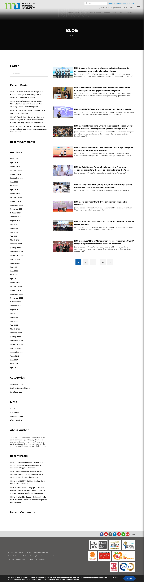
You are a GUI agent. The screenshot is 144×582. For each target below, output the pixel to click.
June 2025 (14, 182)
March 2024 (15, 240)
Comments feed (16, 416)
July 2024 (13, 224)
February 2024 (16, 244)
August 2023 (15, 263)
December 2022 (16, 294)
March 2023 (15, 282)
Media (121, 12)
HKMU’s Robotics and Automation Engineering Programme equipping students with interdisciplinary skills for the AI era (102, 168)
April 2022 (14, 325)
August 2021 (15, 356)
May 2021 (14, 364)
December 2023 (16, 251)
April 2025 (14, 189)
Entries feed (15, 412)
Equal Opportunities (40, 552)
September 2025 (16, 178)
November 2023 (16, 255)
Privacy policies (25, 552)
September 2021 (16, 352)
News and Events (17, 384)
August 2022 (15, 309)
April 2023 (14, 278)
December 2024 (16, 205)
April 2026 (14, 162)
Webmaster (62, 556)
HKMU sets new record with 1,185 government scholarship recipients (100, 203)
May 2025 (14, 186)
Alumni (107, 12)
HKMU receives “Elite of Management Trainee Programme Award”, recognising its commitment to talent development (104, 242)
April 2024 (14, 236)
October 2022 (15, 302)
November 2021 (16, 344)
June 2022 (14, 317)
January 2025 (15, 201)
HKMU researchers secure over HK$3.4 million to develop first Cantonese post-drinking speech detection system (26, 104)
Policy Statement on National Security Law (23, 556)
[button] (138, 6)
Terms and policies (48, 556)
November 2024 (16, 209)
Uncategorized (16, 392)
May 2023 (14, 275)
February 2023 (16, 286)
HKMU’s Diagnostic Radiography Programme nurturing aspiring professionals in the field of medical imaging (103, 186)
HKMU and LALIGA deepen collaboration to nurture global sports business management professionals (28, 129)
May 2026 (14, 158)
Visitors (130, 12)
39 (103, 262)
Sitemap (42, 559)
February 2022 (16, 333)
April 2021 (14, 367)
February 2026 (16, 170)
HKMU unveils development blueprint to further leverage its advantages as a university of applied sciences (27, 94)
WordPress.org (16, 420)
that (18, 446)
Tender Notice (21, 559)
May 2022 (14, 321)
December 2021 (16, 340)
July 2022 (13, 313)
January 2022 (15, 336)
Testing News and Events (20, 388)
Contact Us (33, 559)
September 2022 (16, 305)
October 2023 (15, 259)
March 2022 (15, 329)
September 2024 (16, 217)
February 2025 (16, 197)
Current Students (94, 12)
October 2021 (15, 348)
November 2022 (16, 298)
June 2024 (14, 228)
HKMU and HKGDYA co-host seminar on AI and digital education (27, 111)
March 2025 (15, 193)
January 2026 (15, 174)
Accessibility (12, 552)
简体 (131, 8)
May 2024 (14, 232)
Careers (11, 559)
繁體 (125, 8)
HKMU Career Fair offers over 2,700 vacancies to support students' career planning (104, 223)
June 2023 (14, 271)
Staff (115, 12)
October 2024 (15, 213)
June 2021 (14, 360)
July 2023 (13, 267)
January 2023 (15, 290)
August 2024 (15, 220)
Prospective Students (76, 12)
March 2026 (15, 166)
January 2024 (15, 247)
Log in (12, 408)
